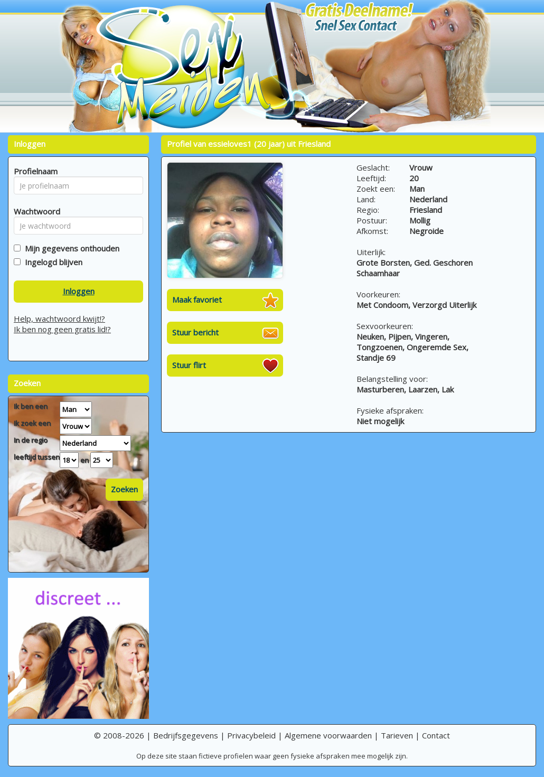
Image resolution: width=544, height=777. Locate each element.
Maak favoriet (197, 299)
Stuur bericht (195, 332)
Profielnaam (34, 171)
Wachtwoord (34, 211)
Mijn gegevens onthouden (70, 248)
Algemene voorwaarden (328, 735)
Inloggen (79, 291)
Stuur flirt (189, 365)
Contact (436, 735)
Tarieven (397, 735)
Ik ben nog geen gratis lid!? (62, 329)
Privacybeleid (251, 735)
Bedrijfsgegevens (185, 735)
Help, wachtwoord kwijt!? (59, 318)
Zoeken (124, 489)
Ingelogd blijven (51, 262)
